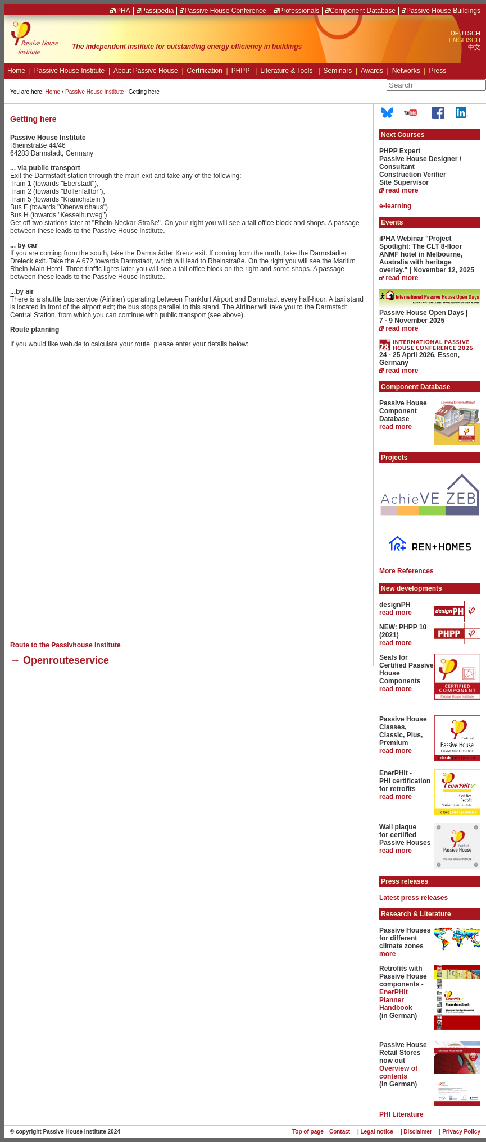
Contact (339, 1132)
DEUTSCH (465, 33)
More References (406, 571)
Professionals (299, 11)
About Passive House (148, 71)
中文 (474, 47)
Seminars (340, 71)
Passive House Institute (72, 71)
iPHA (122, 11)
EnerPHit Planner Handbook (395, 1000)
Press (437, 71)
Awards (375, 71)
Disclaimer (417, 1132)
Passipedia (157, 11)
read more (401, 190)
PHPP (244, 71)
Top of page (308, 1132)
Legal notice (377, 1132)
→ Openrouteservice (59, 660)
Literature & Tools (290, 71)
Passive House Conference (226, 11)
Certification (207, 71)
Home (19, 71)
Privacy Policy (461, 1132)
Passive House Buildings (443, 11)
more (387, 954)
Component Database (363, 11)
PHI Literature (401, 1114)
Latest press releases (413, 898)
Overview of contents (398, 1072)
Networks (409, 71)
